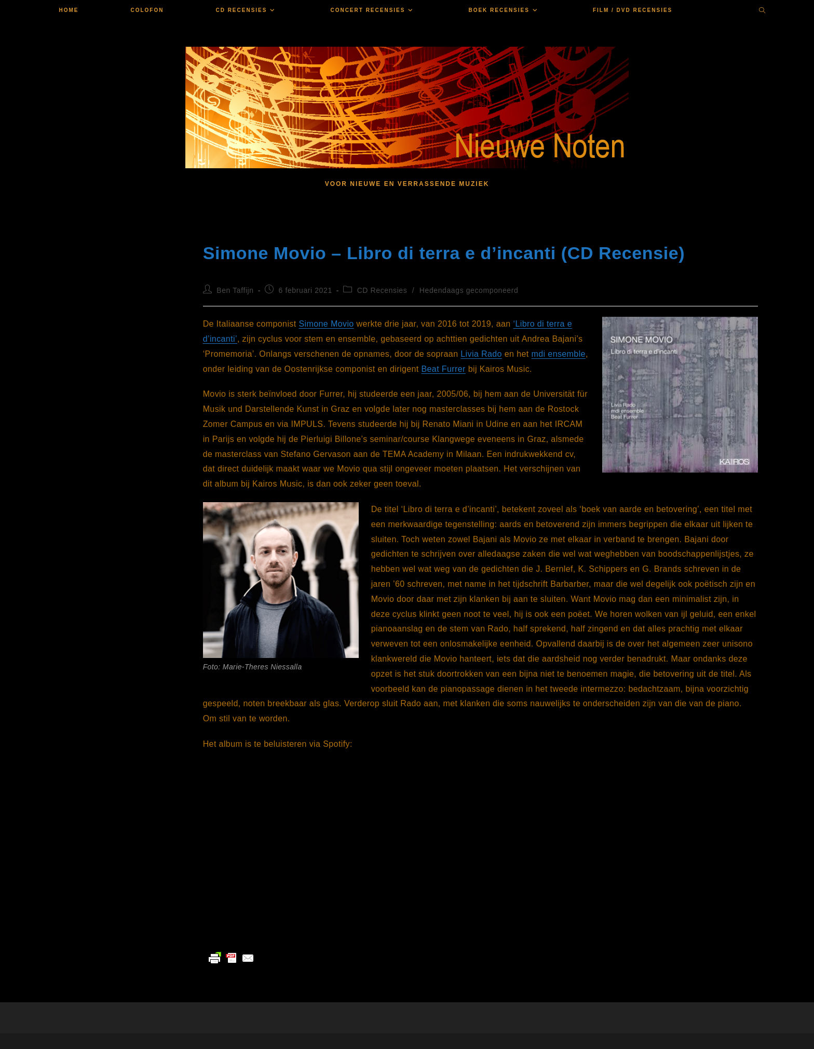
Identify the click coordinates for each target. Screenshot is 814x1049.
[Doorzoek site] (762, 11)
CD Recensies (382, 290)
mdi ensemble (559, 353)
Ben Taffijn (234, 290)
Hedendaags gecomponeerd (469, 290)
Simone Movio (326, 323)
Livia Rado (481, 353)
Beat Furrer (444, 369)
